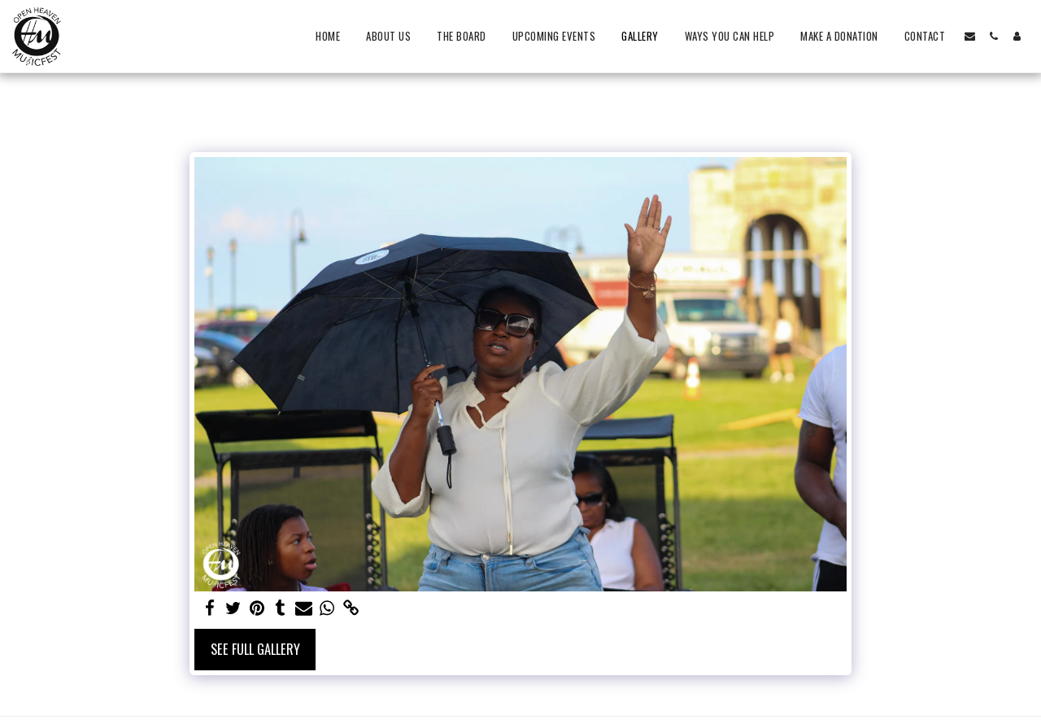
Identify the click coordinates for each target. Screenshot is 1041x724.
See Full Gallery (255, 649)
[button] (970, 36)
